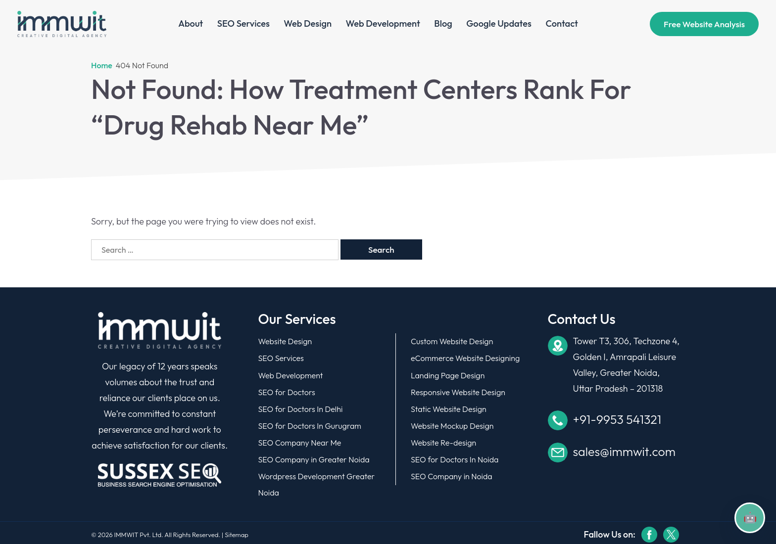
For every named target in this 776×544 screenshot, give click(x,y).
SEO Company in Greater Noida (314, 456)
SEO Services (243, 24)
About (191, 24)
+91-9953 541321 (617, 419)
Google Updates (499, 24)
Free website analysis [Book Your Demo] (704, 24)
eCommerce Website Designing (465, 358)
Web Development (383, 24)
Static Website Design (448, 407)
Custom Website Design (452, 341)
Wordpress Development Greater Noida (316, 481)
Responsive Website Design (458, 391)
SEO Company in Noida (451, 473)
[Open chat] (749, 517)
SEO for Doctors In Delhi (300, 407)
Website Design (285, 341)
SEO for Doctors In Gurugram (309, 424)
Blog (443, 24)
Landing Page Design (448, 374)
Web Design (307, 24)
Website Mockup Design (452, 424)
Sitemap (236, 531)
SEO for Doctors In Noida (454, 456)
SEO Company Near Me (299, 440)
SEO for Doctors (286, 391)
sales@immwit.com (624, 451)
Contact (562, 24)
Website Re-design (443, 440)
